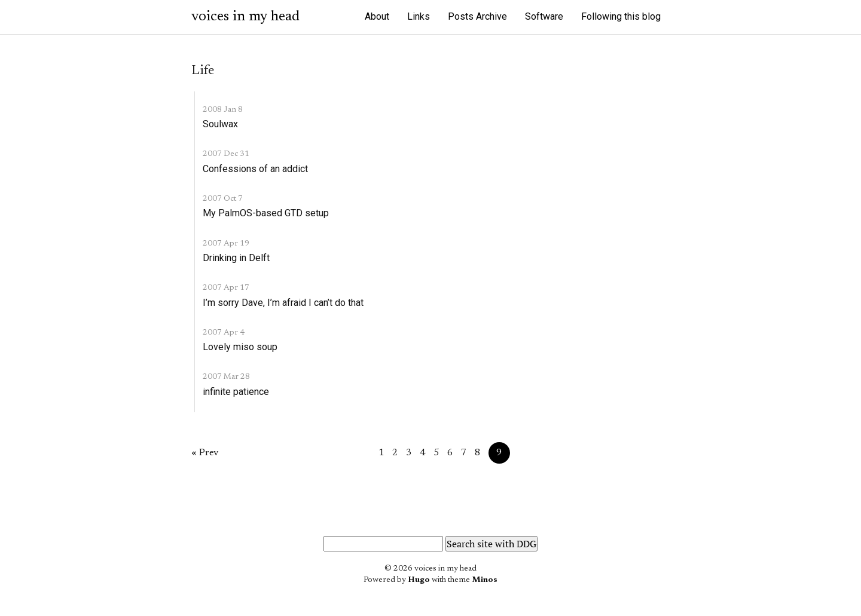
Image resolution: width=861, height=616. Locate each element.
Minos (484, 580)
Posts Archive (477, 16)
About (377, 16)
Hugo (419, 580)
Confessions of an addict (255, 168)
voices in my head (245, 17)
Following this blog (621, 16)
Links (418, 16)
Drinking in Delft (236, 257)
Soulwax (220, 124)
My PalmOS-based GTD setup (266, 213)
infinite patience (236, 391)
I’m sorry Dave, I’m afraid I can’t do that (283, 302)
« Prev (204, 453)
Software (544, 16)
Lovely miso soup (240, 347)
